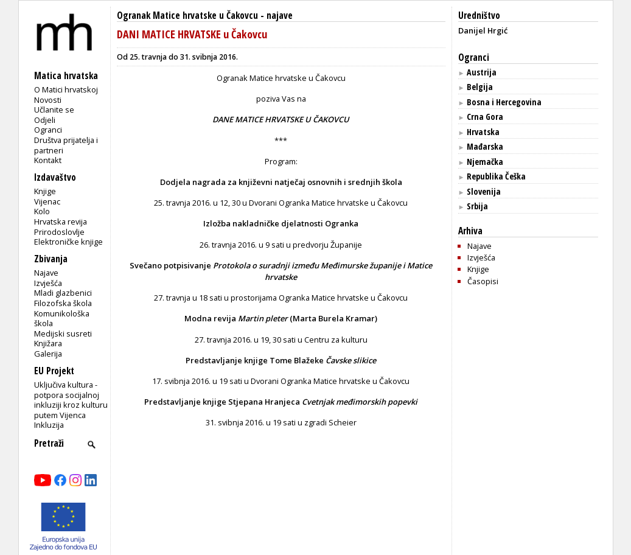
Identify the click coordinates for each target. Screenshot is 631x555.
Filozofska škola (63, 303)
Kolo (42, 211)
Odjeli (44, 119)
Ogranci (48, 129)
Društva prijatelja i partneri (66, 145)
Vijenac (47, 201)
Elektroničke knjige (68, 241)
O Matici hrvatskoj (66, 89)
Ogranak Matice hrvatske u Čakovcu (187, 15)
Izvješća (48, 283)
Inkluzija (49, 424)
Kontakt (47, 160)
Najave (46, 272)
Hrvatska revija (60, 221)
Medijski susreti (63, 333)
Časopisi (482, 281)
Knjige (45, 191)
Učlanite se (54, 109)
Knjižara (48, 343)
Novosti (47, 99)
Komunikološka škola (61, 318)
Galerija (48, 353)
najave (280, 15)
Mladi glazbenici (63, 292)
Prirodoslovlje (59, 231)
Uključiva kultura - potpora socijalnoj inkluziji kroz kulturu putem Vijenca (71, 400)
